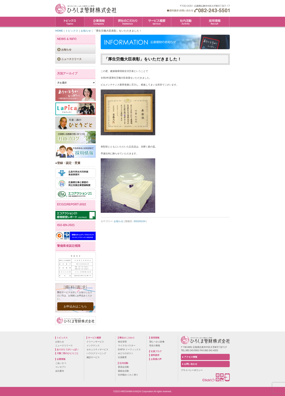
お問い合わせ (190, 364)
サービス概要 (156, 22)
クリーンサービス (95, 341)
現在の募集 (154, 345)
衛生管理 (122, 341)
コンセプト (60, 367)
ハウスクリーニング (96, 353)
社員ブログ (156, 351)
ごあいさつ (60, 363)
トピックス (69, 22)
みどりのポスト (125, 353)
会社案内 (59, 371)
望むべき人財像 (156, 341)
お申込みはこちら (75, 306)
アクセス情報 (190, 357)
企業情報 (98, 22)
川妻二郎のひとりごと (68, 353)
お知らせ (118, 221)
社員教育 (122, 357)
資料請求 (155, 355)
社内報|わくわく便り (128, 374)
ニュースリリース (71, 59)
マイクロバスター (126, 345)
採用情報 (155, 337)
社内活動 (185, 22)
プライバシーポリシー (192, 370)
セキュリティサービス (97, 349)
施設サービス (93, 357)
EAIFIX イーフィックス (129, 349)
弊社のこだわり (127, 22)
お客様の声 (156, 359)
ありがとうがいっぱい (68, 349)
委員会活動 (123, 367)
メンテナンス (93, 345)
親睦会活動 (123, 371)
